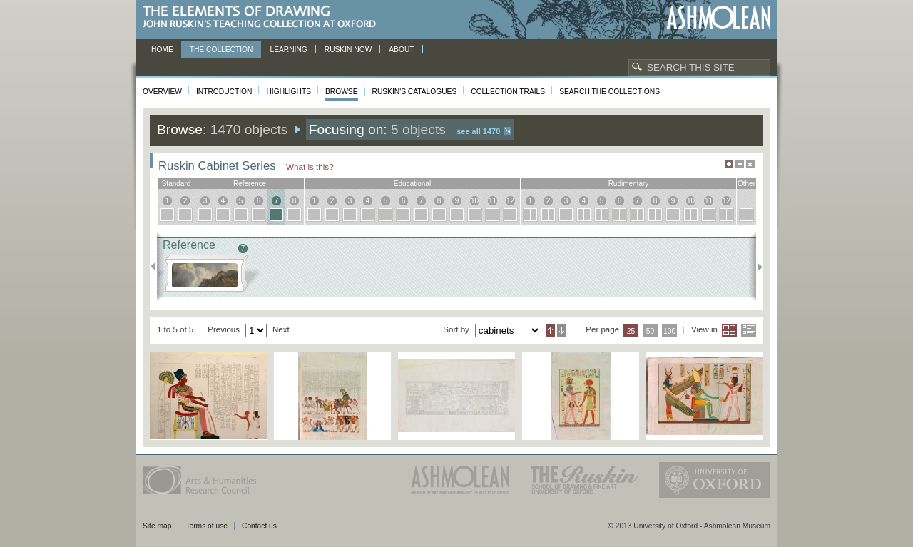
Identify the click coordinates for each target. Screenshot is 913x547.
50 (650, 331)
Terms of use (206, 526)
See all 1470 (478, 131)
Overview (162, 92)
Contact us (259, 526)
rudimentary (628, 184)
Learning (288, 49)
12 (510, 201)
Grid (729, 330)
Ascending (550, 330)
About (401, 49)
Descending (561, 330)
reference (249, 184)
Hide (750, 164)
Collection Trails (508, 92)
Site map (157, 526)
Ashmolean (718, 17)
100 (669, 331)
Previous (157, 267)
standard (176, 184)
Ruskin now (348, 49)
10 (475, 201)
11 (492, 201)
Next (755, 267)
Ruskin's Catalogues (414, 92)
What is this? (310, 166)
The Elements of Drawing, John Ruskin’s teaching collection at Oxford (263, 17)
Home (162, 49)
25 (631, 331)
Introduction (224, 92)
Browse (341, 92)
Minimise (739, 164)
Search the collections (609, 92)
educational (412, 184)
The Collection (221, 49)
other (746, 184)
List (748, 330)
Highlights (288, 92)
